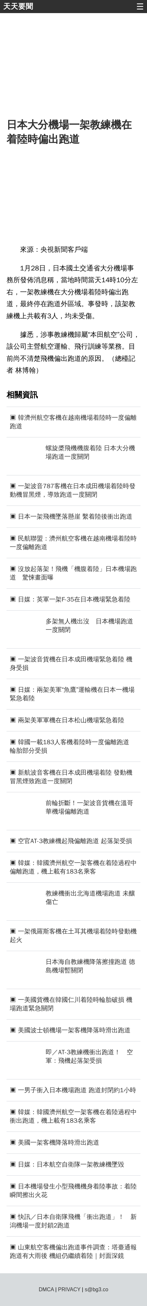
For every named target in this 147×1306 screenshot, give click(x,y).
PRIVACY (69, 1289)
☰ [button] (140, 6)
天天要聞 (18, 6)
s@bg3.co (96, 1289)
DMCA (46, 1289)
